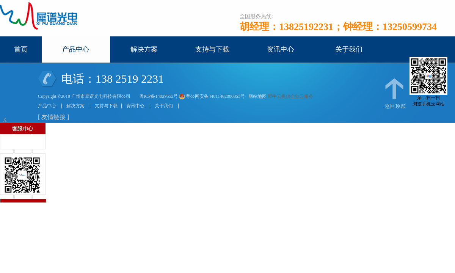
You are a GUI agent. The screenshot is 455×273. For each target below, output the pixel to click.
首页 (21, 49)
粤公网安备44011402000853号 (215, 96)
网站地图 (256, 96)
